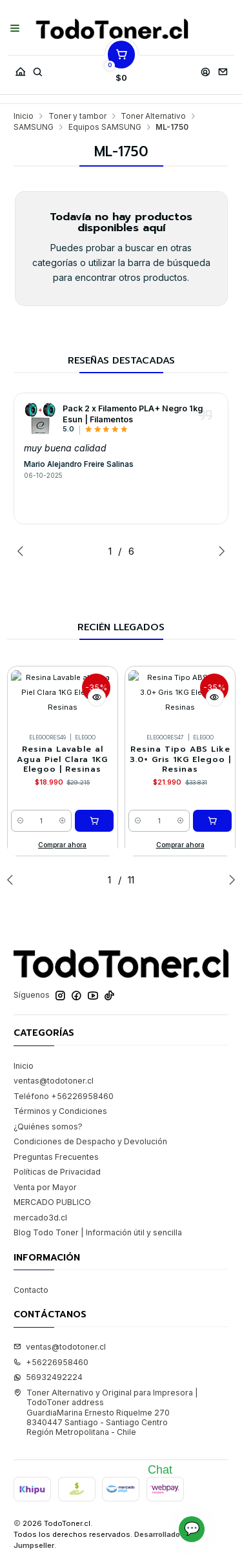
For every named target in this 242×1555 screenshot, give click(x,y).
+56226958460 (51, 1362)
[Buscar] (37, 69)
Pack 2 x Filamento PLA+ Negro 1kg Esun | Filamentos (133, 414)
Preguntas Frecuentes (56, 1157)
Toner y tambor (77, 116)
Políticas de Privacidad (57, 1172)
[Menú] (15, 29)
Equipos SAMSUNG (104, 127)
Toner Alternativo (153, 116)
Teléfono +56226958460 (64, 1096)
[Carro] (121, 69)
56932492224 (48, 1377)
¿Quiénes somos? (48, 1126)
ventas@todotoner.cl (54, 1081)
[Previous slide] (23, 551)
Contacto (31, 1290)
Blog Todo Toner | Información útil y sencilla (98, 1232)
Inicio (24, 116)
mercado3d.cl (40, 1217)
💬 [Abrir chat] (192, 1528)
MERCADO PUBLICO (52, 1202)
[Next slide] (218, 551)
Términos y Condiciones (60, 1111)
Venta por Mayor (45, 1187)
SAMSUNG (34, 127)
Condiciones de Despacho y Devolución (90, 1141)
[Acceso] (205, 69)
